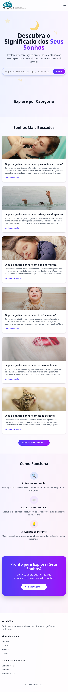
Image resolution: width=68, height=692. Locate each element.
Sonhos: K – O (8, 673)
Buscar (59, 71)
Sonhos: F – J (7, 669)
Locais (5, 653)
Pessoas (5, 649)
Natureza (6, 645)
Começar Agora (34, 586)
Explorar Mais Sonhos (34, 442)
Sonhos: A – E (8, 665)
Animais (5, 641)
